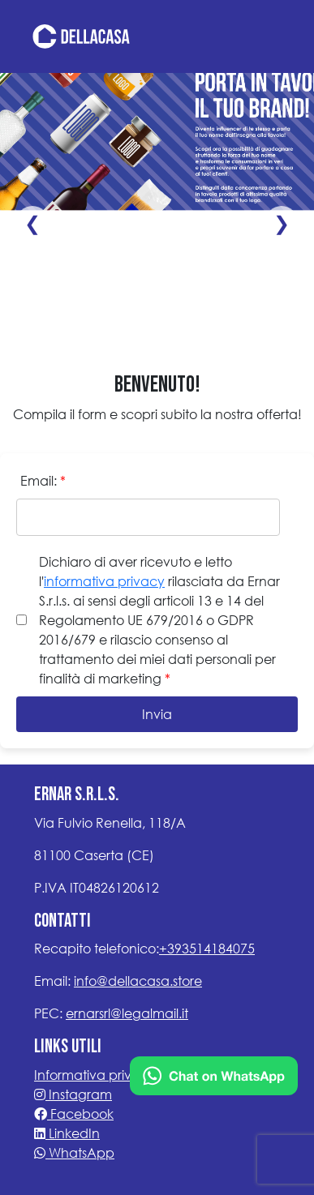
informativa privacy (104, 580)
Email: (43, 480)
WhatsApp (74, 1152)
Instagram (73, 1094)
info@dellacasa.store (138, 980)
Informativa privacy (95, 1074)
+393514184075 (207, 948)
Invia (157, 713)
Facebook (74, 1113)
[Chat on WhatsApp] (214, 1073)
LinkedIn (67, 1132)
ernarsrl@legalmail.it (127, 1013)
